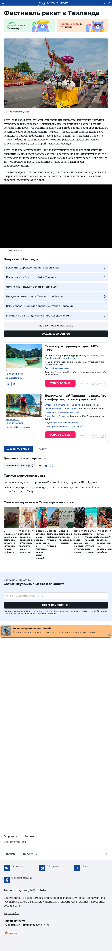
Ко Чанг (62, 358)
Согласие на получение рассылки (39, 613)
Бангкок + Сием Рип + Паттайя (62, 412)
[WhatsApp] (51, 465)
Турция (92, 482)
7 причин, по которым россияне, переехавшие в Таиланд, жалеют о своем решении (27, 541)
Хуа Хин (72, 358)
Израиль (74, 482)
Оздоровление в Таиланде (60, 408)
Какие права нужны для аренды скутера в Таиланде (56, 306)
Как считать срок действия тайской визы (56, 268)
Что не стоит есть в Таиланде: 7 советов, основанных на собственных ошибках (104, 541)
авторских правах (53, 897)
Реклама (9, 853)
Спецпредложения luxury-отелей (64, 426)
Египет (62, 482)
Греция (52, 482)
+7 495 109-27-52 (14, 423)
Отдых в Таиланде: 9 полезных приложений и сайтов (66, 536)
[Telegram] (46, 465)
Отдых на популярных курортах (63, 404)
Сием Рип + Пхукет (55, 416)
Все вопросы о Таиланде (56, 325)
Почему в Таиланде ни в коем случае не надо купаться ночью (79, 541)
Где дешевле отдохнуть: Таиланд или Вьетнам (56, 296)
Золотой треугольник (57, 368)
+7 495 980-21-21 (14, 374)
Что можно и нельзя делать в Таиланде (56, 287)
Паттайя (9, 491)
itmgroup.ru (12, 419)
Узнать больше (60, 383)
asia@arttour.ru (14, 378)
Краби (53, 358)
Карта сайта (11, 913)
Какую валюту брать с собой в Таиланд (56, 277)
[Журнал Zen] (94, 866)
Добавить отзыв (18, 448)
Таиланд (86, 123)
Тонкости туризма (16, 890)
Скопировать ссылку (20, 465)
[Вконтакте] (40, 465)
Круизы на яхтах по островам (62, 422)
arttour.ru (11, 370)
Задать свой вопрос (56, 333)
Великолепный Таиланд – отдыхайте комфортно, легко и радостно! (75, 397)
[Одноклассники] (23, 878)
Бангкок (85, 487)
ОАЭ (83, 482)
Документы (30, 853)
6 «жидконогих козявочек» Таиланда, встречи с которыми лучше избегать (11, 541)
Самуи (94, 355)
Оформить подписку (56, 605)
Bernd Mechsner (14, 111)
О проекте (10, 836)
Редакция (31, 836)
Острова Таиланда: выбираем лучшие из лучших (53, 538)
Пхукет (86, 355)
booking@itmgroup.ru (18, 427)
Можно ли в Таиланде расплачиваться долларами (56, 316)
